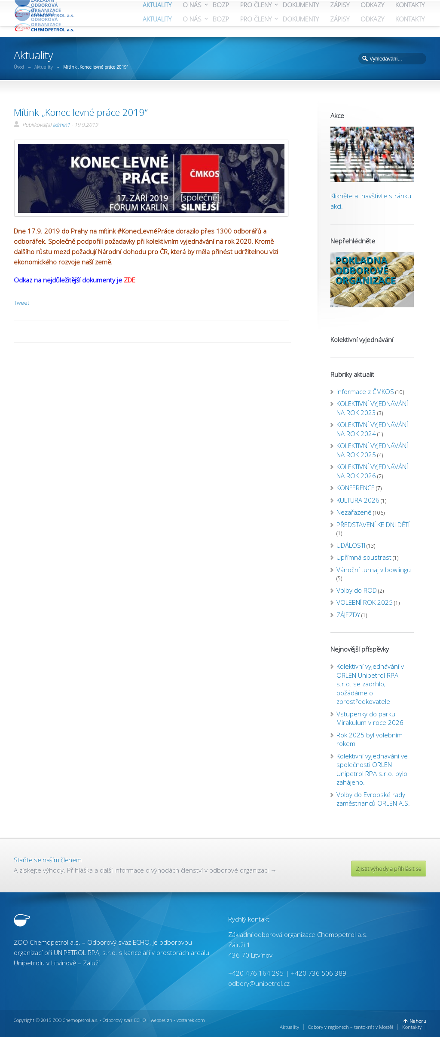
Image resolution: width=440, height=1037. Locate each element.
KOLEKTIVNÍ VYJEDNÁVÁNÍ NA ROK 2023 (372, 408)
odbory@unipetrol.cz (259, 983)
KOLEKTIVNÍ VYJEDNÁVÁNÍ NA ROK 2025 (372, 450)
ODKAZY (372, 19)
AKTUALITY (157, 19)
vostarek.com (191, 1020)
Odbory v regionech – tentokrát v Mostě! (350, 1027)
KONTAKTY (410, 19)
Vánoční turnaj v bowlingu (373, 569)
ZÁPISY (339, 19)
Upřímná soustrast (363, 557)
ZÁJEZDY (348, 614)
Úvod (19, 67)
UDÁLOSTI (350, 545)
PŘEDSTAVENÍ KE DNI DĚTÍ (372, 524)
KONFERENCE (355, 487)
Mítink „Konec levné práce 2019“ (81, 112)
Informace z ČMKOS (365, 391)
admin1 (61, 124)
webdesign (161, 1020)
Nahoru (417, 1021)
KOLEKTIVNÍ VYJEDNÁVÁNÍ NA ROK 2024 (372, 429)
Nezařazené (354, 512)
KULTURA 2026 (357, 500)
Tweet (21, 302)
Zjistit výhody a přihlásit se (389, 869)
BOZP (221, 19)
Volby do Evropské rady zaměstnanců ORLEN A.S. (373, 799)
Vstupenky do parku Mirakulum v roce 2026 (369, 718)
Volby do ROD (356, 590)
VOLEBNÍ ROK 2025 (364, 602)
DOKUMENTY (301, 19)
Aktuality (43, 67)
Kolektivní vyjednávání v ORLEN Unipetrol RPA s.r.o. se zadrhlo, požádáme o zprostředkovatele (370, 684)
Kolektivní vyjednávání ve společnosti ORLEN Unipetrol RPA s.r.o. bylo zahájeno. (372, 769)
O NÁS (192, 19)
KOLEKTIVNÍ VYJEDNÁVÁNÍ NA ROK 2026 (372, 471)
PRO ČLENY (256, 19)
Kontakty (412, 1027)
